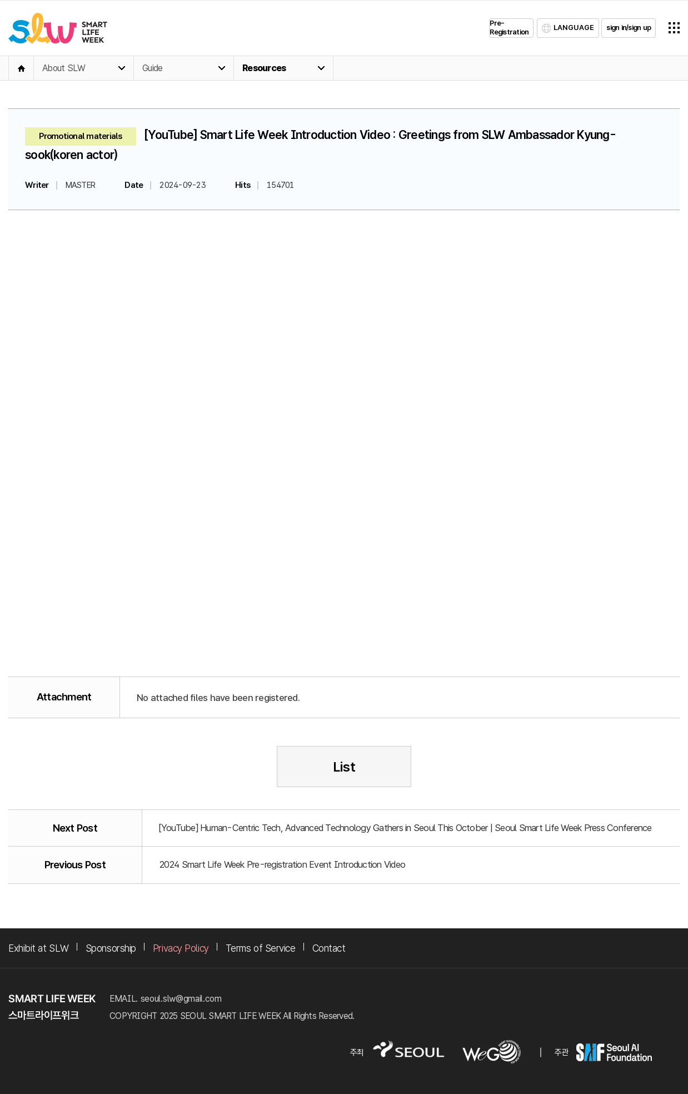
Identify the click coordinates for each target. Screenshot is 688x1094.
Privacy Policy (181, 948)
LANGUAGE (574, 27)
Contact (329, 948)
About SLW (63, 68)
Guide (152, 68)
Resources (264, 68)
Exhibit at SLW (38, 948)
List (344, 767)
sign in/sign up (628, 27)
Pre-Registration (509, 27)
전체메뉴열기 (674, 27)
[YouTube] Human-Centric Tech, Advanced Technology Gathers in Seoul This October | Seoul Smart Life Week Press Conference (405, 827)
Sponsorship (111, 948)
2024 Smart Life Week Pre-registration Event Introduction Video (282, 864)
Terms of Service (261, 948)
